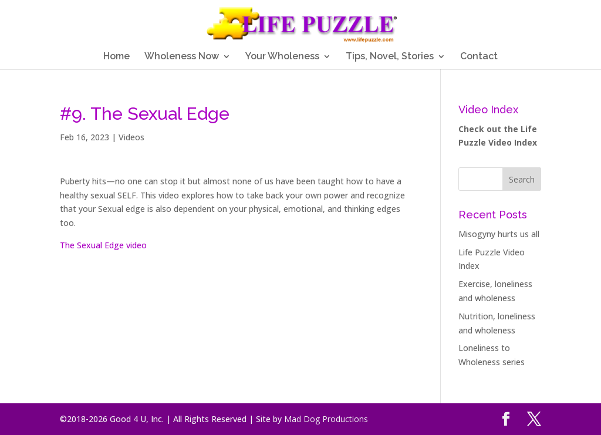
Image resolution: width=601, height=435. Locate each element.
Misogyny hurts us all (498, 234)
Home (116, 57)
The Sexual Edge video (103, 245)
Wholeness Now (181, 57)
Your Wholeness (282, 57)
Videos (131, 137)
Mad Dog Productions (326, 418)
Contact (479, 57)
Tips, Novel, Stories (390, 57)
